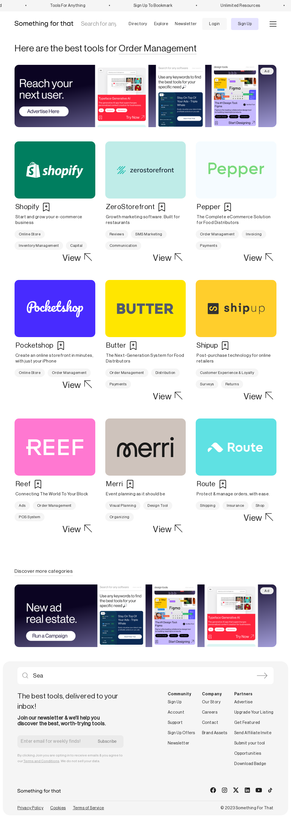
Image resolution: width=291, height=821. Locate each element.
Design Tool (157, 505)
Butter (116, 345)
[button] (133, 24)
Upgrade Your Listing (254, 712)
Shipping (207, 505)
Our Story (211, 702)
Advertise (243, 702)
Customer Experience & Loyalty (227, 373)
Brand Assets (214, 733)
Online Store (30, 234)
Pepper (209, 207)
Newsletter (186, 24)
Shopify (27, 207)
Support (175, 723)
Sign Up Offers (181, 733)
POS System (29, 517)
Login (214, 24)
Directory (138, 24)
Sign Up (245, 24)
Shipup (207, 345)
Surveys (207, 384)
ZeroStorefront (130, 207)
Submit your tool (249, 743)
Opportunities (247, 754)
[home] (46, 24)
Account (176, 712)
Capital (76, 245)
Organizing (120, 517)
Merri (114, 484)
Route (206, 484)
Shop (260, 505)
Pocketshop (34, 345)
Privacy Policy (30, 808)
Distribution (165, 373)
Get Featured (247, 723)
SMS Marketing (148, 234)
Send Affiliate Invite (253, 733)
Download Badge (250, 764)
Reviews (117, 234)
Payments (208, 245)
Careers (210, 712)
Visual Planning (123, 505)
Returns (232, 384)
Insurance (235, 505)
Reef (23, 484)
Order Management (217, 234)
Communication (123, 245)
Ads (22, 505)
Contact (210, 723)
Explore (161, 24)
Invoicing (254, 234)
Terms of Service (88, 808)
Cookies (58, 808)
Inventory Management (39, 245)
